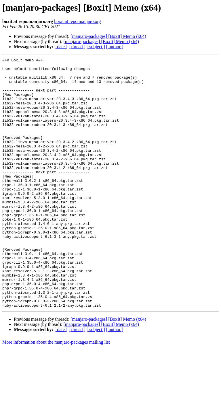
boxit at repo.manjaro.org (77, 21)
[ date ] (60, 46)
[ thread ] (76, 46)
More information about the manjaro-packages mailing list (56, 392)
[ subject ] (96, 46)
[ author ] (114, 46)
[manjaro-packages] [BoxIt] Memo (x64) (108, 36)
